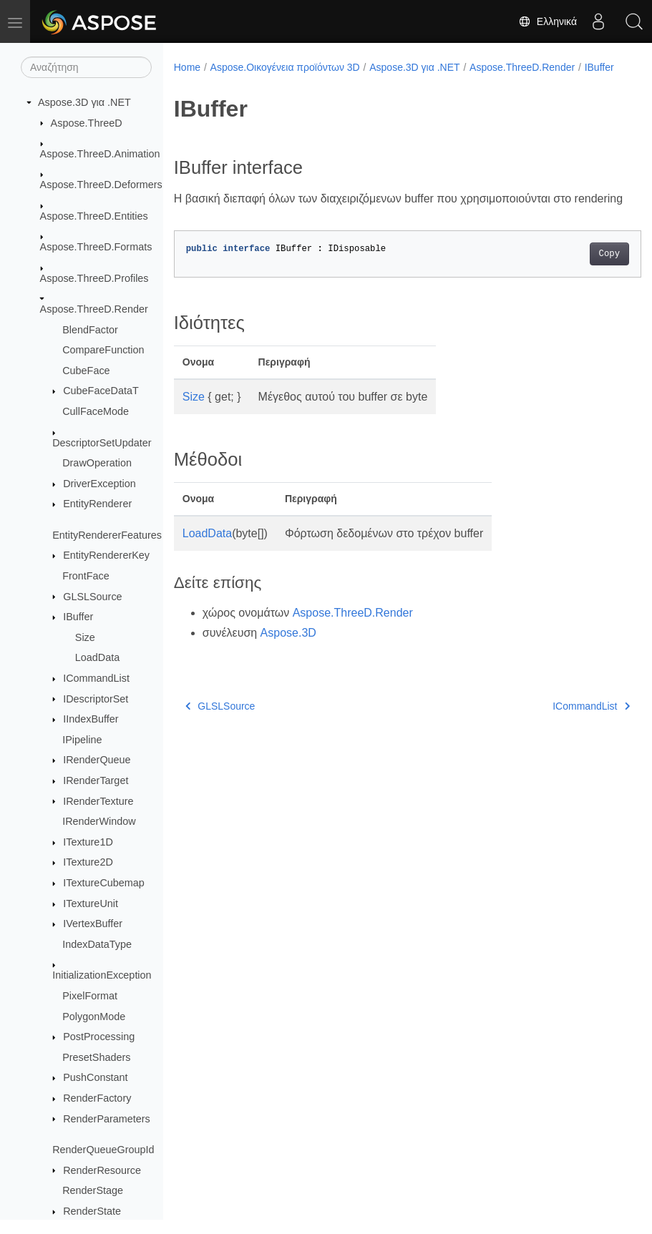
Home (187, 67)
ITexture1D (88, 842)
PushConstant (95, 1077)
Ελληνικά (547, 21)
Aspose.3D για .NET (84, 102)
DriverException (99, 483)
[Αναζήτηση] (86, 67)
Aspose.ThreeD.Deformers (101, 184)
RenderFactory (97, 1098)
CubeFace (86, 370)
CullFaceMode (95, 411)
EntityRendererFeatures (107, 535)
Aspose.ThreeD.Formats (96, 247)
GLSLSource (92, 596)
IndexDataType (97, 944)
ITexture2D (88, 862)
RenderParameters (106, 1119)
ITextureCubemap (104, 882)
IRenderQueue (96, 759)
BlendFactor (90, 330)
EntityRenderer (97, 503)
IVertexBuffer (92, 923)
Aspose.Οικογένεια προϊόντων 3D (285, 67)
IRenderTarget (95, 780)
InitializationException (101, 975)
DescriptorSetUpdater (101, 443)
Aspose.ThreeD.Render (94, 309)
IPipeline (82, 739)
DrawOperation (97, 463)
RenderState (92, 1211)
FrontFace (86, 576)
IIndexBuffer (90, 719)
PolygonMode (93, 1016)
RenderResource (102, 1170)
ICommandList (96, 678)
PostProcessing (99, 1036)
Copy (576, 286)
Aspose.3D (288, 665)
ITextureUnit (90, 903)
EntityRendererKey (106, 555)
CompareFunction (103, 350)
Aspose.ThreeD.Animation (100, 154)
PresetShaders (96, 1057)
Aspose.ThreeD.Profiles (94, 278)
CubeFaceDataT (101, 390)
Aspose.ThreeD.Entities (94, 216)
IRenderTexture (98, 801)
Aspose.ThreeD (86, 123)
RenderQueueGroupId (103, 1149)
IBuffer (78, 616)
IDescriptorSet (95, 699)
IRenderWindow (98, 821)
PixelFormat (89, 996)
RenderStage (92, 1190)
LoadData (97, 657)
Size (85, 637)
